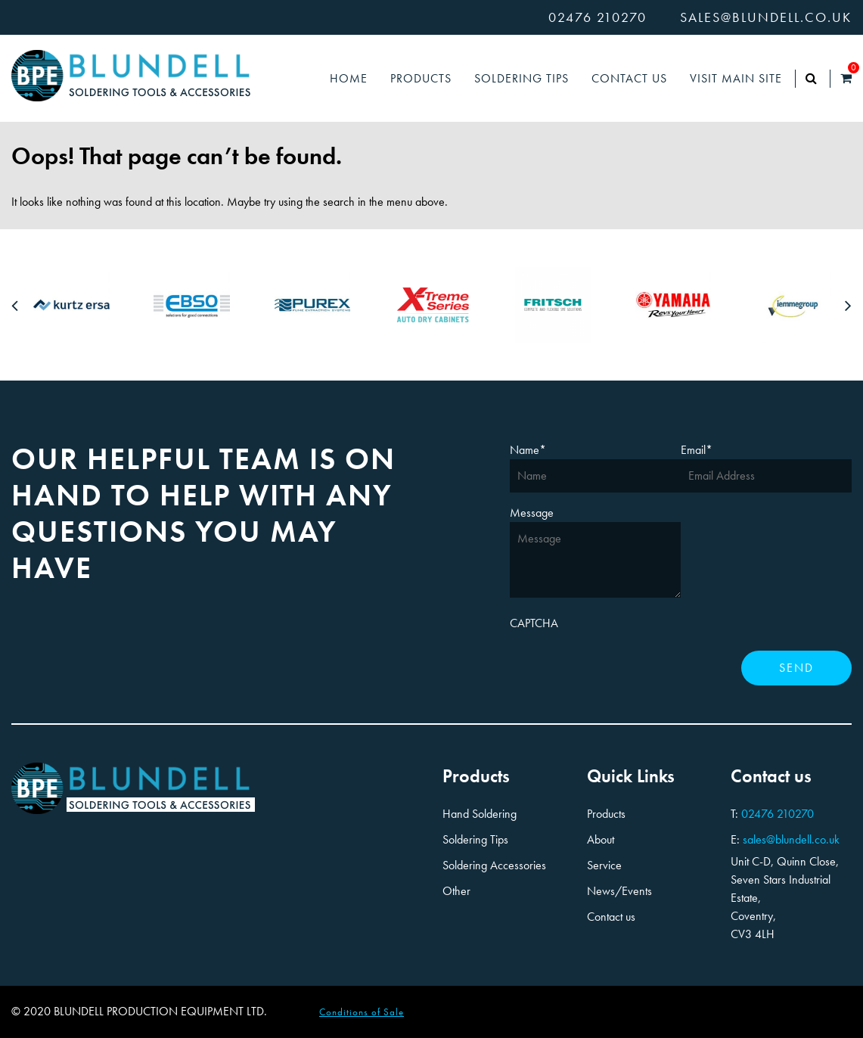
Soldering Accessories (494, 865)
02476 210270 (597, 17)
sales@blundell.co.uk (766, 17)
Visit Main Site (736, 78)
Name (528, 450)
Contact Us (629, 78)
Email (696, 450)
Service (604, 865)
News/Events (619, 891)
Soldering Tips (521, 78)
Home (349, 78)
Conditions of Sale (361, 1011)
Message (532, 513)
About (600, 839)
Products (421, 78)
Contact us (611, 917)
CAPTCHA (534, 623)
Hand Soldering (479, 814)
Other (456, 891)
